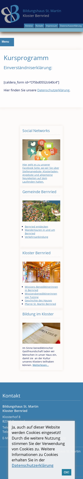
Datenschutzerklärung (71, 25)
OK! (66, 472)
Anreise (29, 25)
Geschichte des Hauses (38, 300)
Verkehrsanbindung (36, 237)
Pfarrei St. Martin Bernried (40, 304)
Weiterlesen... (41, 365)
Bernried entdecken (36, 226)
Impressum (51, 25)
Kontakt (39, 25)
